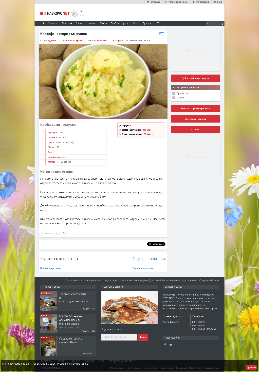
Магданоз (53, 161)
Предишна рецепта (50, 268)
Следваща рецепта (142, 268)
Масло (51, 147)
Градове (147, 23)
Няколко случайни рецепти (195, 108)
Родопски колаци (111, 329)
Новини (92, 23)
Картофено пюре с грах (59, 258)
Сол (50, 152)
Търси (143, 337)
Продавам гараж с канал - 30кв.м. (70, 340)
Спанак (52, 137)
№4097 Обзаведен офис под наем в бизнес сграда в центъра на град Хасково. (70, 323)
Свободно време (120, 23)
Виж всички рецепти (195, 119)
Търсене (195, 129)
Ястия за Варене (98, 40)
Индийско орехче (56, 156)
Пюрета (119, 40)
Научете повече (79, 363)
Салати (181, 97)
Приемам (251, 367)
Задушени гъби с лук (149, 259)
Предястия (50, 40)
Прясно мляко (55, 142)
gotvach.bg (59, 233)
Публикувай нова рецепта (195, 78)
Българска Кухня (73, 40)
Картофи (52, 132)
